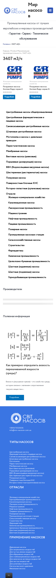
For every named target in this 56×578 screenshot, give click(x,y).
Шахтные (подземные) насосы (22, 532)
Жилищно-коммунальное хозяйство (24, 497)
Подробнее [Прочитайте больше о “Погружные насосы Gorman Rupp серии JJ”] (9, 96)
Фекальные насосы (17, 568)
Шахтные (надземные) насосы (22, 530)
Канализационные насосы (20, 502)
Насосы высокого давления (21, 566)
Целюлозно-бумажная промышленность (26, 528)
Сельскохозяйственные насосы (22, 518)
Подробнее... (14, 397)
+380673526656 (16, 428)
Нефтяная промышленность (21, 509)
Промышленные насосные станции (24, 516)
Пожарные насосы (17, 513)
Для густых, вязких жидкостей (22, 552)
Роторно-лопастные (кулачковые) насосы (27, 482)
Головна (6, 44)
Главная (6, 51)
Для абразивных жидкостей (21, 554)
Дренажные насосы (17, 547)
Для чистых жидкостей (19, 561)
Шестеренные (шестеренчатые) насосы (25, 475)
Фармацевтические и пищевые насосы (25, 454)
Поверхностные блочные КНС (22, 480)
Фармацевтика (15, 523)
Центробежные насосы (19, 452)
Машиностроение (16, 506)
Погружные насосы (17, 478)
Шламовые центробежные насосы (23, 459)
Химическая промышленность (22, 525)
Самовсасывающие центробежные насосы (27, 456)
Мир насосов (35, 10)
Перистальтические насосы (21, 463)
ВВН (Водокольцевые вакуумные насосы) (26, 473)
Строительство (16, 521)
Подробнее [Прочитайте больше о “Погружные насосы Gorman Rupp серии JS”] (35, 96)
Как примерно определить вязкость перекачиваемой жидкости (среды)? (28, 369)
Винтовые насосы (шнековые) (21, 468)
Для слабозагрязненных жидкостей (24, 556)
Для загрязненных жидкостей (22, 549)
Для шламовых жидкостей (20, 563)
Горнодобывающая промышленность (24, 499)
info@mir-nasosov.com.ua (20, 430)
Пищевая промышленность (20, 511)
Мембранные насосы (18, 466)
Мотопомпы (14, 461)
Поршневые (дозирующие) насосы (23, 470)
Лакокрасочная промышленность (23, 504)
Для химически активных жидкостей (25, 559)
